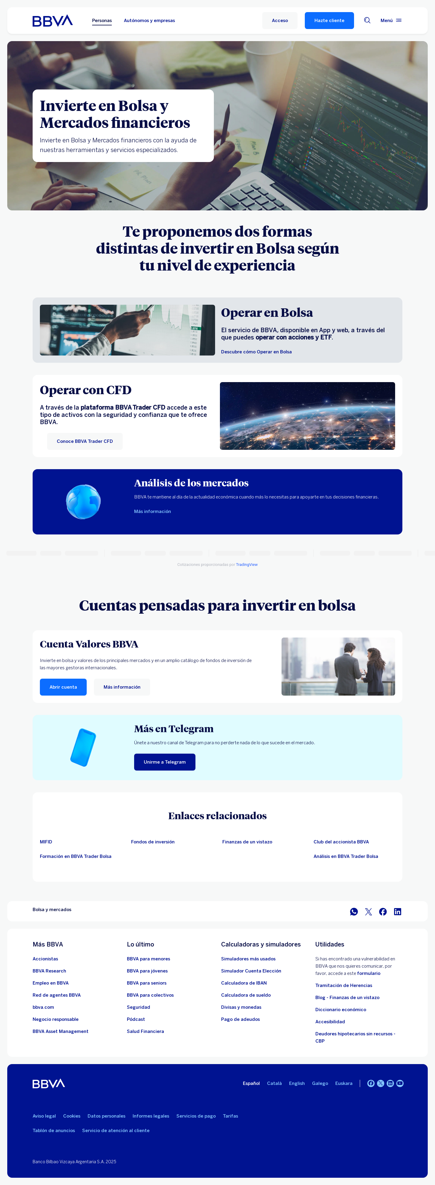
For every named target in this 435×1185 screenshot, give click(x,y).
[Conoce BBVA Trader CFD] (85, 441)
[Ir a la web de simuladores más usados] (248, 959)
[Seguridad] (138, 1007)
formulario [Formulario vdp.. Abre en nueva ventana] (368, 973)
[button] (280, 20)
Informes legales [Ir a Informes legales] (151, 1116)
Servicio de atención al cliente (116, 1130)
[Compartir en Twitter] (368, 911)
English (297, 1083)
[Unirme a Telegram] (164, 762)
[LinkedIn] (390, 1083)
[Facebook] (371, 1083)
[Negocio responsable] (56, 1019)
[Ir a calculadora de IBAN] (244, 983)
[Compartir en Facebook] (383, 911)
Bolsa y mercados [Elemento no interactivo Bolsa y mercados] (52, 909)
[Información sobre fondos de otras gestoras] (172, 842)
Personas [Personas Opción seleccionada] (102, 20)
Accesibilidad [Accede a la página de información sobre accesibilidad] (330, 1021)
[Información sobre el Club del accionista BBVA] (80, 856)
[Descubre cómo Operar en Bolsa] (256, 352)
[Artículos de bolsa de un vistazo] (263, 842)
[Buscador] (367, 20)
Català (274, 1083)
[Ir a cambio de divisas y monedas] (241, 1007)
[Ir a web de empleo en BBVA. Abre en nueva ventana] (51, 983)
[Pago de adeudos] (240, 1019)
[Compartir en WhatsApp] (354, 911)
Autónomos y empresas (149, 20)
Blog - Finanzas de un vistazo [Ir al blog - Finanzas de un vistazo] (347, 997)
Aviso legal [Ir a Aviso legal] (44, 1116)
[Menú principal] (391, 20)
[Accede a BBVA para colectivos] (150, 995)
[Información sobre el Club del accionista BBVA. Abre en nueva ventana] (354, 842)
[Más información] (338, 667)
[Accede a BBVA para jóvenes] (147, 971)
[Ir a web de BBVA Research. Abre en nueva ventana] (49, 971)
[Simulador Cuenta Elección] (251, 971)
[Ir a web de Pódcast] (136, 1019)
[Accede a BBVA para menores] (148, 959)
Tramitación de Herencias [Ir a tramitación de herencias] (343, 985)
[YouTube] (400, 1083)
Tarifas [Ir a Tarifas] (230, 1116)
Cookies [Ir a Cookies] (71, 1116)
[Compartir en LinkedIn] (397, 911)
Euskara (344, 1083)
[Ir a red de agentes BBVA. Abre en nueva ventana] (57, 995)
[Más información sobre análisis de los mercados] (152, 511)
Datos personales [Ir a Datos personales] (106, 1116)
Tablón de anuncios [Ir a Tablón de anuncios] (54, 1130)
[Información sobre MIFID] (80, 842)
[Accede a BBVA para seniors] (146, 983)
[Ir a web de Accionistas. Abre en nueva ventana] (45, 959)
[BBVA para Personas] (53, 21)
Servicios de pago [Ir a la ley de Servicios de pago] (196, 1116)
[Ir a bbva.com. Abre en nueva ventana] (43, 1007)
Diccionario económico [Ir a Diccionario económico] (340, 1009)
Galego (320, 1083)
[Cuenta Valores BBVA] (146, 644)
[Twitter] (380, 1083)
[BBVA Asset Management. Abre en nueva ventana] (61, 1031)
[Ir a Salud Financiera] (145, 1031)
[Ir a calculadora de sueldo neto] (246, 995)
